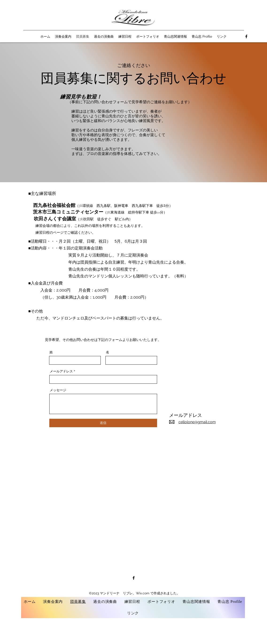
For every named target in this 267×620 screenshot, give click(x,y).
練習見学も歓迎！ (81, 97)
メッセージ (58, 390)
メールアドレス (61, 371)
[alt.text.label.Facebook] (246, 36)
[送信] (103, 423)
